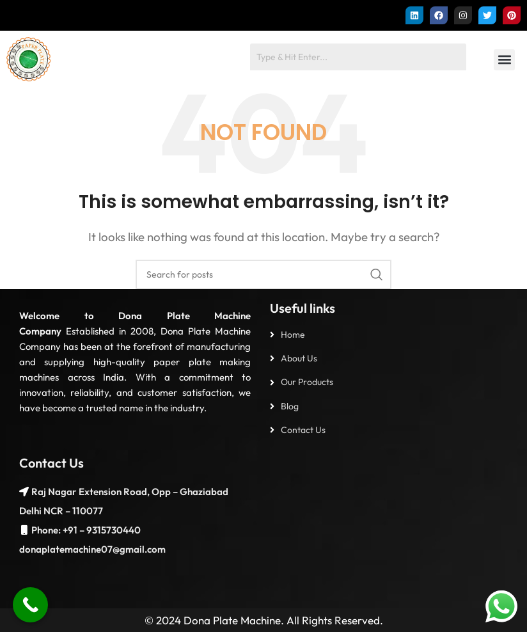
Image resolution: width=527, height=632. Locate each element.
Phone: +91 (54, 530)
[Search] (263, 274)
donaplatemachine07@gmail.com (92, 549)
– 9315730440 (109, 530)
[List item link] (392, 335)
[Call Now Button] (30, 604)
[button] (504, 59)
